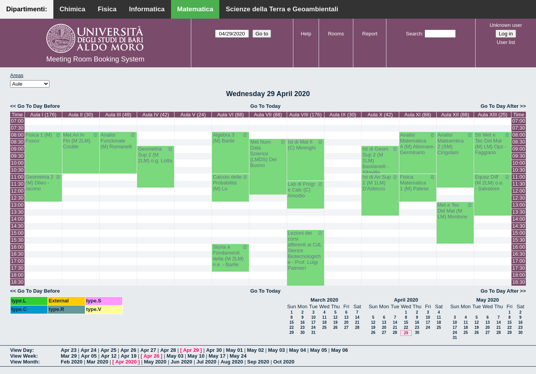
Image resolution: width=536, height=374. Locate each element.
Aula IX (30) (343, 115)
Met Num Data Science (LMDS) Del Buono (268, 153)
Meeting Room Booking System (95, 59)
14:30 (17, 226)
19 (335, 322)
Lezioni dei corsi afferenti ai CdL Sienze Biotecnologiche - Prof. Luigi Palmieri (305, 250)
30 (302, 332)
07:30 (17, 128)
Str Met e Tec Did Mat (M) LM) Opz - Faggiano (492, 143)
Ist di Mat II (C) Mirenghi (305, 145)
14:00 (17, 219)
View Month (24, 362)
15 (291, 322)
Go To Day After (500, 106)
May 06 (339, 350)
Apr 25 (108, 350)
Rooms (336, 34)
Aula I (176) (43, 115)
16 (302, 322)
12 (335, 317)
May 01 (234, 350)
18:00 (17, 275)
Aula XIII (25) (493, 115)
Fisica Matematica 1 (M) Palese (418, 182)
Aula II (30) (81, 115)
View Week (23, 356)
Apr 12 (108, 356)
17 (313, 322)
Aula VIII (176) (305, 115)
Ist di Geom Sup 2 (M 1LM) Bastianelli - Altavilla (380, 160)
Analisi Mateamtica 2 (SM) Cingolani (455, 143)
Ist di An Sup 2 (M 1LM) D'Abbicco (380, 182)
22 (291, 327)
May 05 (318, 350)
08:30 (17, 142)
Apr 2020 (126, 362)
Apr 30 (214, 350)
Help (306, 34)
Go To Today (265, 106)
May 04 (297, 350)
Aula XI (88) (417, 115)
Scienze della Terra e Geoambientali (282, 9)
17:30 (17, 268)
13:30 (17, 212)
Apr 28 (168, 350)
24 (313, 327)
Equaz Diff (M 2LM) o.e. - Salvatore (492, 182)
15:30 (17, 240)
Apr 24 (88, 350)
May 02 (255, 350)
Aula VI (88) (230, 115)
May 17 (217, 356)
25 (324, 327)
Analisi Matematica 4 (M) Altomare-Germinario (418, 143)
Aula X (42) (380, 115)
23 (302, 327)
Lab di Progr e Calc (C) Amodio (305, 189)
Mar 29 (69, 356)
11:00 (17, 177)
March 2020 (324, 300)
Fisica (107, 9)
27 (346, 327)
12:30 (17, 198)
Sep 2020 (258, 362)
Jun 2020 (181, 362)
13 (346, 317)
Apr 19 (128, 356)
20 (346, 322)
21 (357, 322)
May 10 (196, 356)
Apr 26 (128, 350)
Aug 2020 (231, 362)
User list (506, 42)
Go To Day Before (39, 106)
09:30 (17, 156)
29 (291, 332)
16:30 (17, 254)
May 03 (276, 350)
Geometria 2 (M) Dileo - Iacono (43, 182)
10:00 (17, 163)
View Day (21, 350)
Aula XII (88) (455, 115)
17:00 (17, 261)
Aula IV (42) (155, 115)
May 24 (238, 356)
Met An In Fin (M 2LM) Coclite (81, 140)
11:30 (17, 184)
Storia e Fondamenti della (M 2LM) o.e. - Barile (230, 255)
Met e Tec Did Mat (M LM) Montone (455, 210)
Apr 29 (191, 350)
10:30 (17, 170)
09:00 (17, 149)
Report (369, 34)
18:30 (17, 282)
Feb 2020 (72, 362)
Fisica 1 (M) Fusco (43, 138)
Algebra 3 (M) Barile (230, 138)
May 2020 (487, 300)
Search (414, 34)
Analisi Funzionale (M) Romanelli (118, 140)
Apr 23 (68, 350)
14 (357, 317)
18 (324, 322)
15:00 (17, 233)
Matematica (195, 9)
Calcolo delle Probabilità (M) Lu (230, 182)
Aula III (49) (118, 115)
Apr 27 (148, 350)
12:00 (17, 191)
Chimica (72, 9)
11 (324, 317)
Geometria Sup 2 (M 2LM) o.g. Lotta (155, 154)
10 (313, 317)
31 (313, 332)
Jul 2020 (206, 362)
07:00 (17, 121)
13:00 (17, 205)
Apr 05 (89, 356)
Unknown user (506, 25)
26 (335, 327)
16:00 (17, 247)
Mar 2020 (97, 362)
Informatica (147, 9)
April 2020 (406, 300)
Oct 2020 (283, 362)
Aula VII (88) (268, 115)
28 (357, 327)
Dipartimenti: (26, 9)
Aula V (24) (193, 115)
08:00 (17, 135)
